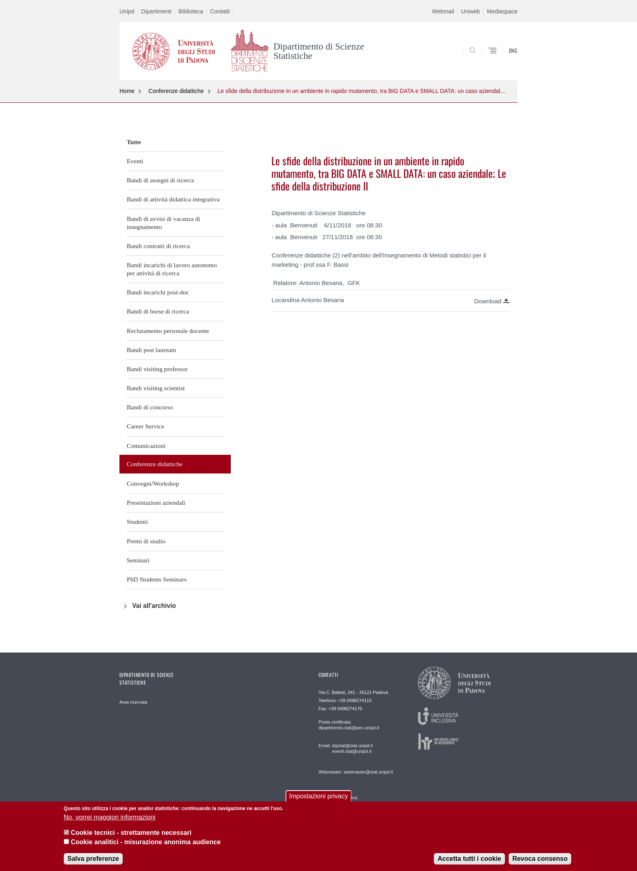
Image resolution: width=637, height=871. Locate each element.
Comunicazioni (146, 445)
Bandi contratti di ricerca (158, 245)
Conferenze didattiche (176, 91)
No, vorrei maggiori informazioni (110, 817)
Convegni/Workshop (153, 483)
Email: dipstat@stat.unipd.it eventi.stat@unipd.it (345, 748)
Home (126, 91)
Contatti (220, 11)
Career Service (145, 426)
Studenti (137, 521)
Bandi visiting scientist (156, 388)
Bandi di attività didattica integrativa (173, 199)
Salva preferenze (93, 858)
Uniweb (470, 11)
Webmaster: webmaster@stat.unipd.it (355, 771)
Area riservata (133, 702)
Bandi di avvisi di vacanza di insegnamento (163, 222)
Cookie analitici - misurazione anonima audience (146, 842)
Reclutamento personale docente (168, 330)
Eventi (135, 161)
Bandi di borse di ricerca (158, 311)
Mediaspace (502, 11)
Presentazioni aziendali (156, 502)
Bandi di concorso (150, 407)
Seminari (138, 560)
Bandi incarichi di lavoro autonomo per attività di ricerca (172, 269)
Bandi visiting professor (157, 368)
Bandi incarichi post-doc (158, 292)
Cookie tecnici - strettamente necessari (131, 832)
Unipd (126, 11)
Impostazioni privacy (318, 796)
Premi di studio (146, 541)
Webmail (443, 11)
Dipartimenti (156, 11)
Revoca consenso (540, 858)
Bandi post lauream (151, 349)
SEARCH (503, 60)
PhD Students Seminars (156, 579)
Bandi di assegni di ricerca (160, 180)
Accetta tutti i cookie (469, 858)
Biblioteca (190, 11)
